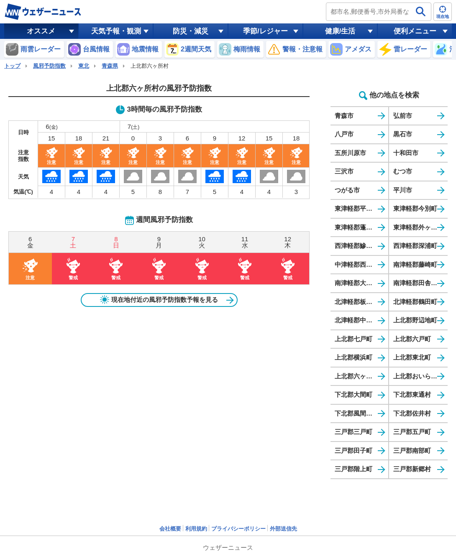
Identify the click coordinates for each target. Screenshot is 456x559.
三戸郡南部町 (412, 450)
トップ (12, 66)
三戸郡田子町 (353, 450)
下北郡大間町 (353, 394)
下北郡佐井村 (412, 413)
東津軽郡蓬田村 (357, 227)
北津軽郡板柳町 (357, 301)
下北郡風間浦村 (357, 413)
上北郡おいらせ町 (418, 376)
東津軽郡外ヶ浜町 (418, 227)
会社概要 (170, 529)
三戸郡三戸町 (353, 431)
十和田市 (405, 152)
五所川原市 (350, 152)
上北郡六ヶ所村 (357, 376)
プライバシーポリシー (238, 529)
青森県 (110, 66)
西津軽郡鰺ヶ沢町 (360, 245)
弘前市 (402, 115)
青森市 (344, 115)
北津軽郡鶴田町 (415, 301)
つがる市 (347, 190)
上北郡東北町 (412, 357)
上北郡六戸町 (412, 338)
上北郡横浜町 (353, 357)
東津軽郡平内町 (357, 208)
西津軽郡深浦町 (415, 245)
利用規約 (196, 529)
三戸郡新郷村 (412, 468)
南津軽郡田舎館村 (418, 282)
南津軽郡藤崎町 (415, 264)
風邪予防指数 (49, 66)
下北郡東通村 (412, 394)
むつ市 (402, 171)
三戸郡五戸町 (412, 431)
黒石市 (402, 134)
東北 (83, 66)
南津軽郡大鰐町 (357, 282)
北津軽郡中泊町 (357, 320)
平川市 (402, 190)
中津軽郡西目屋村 (360, 264)
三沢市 (344, 171)
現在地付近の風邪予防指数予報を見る (159, 299)
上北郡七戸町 (353, 338)
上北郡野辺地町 (415, 320)
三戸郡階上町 (353, 468)
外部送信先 (283, 529)
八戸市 (344, 134)
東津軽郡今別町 (415, 208)
